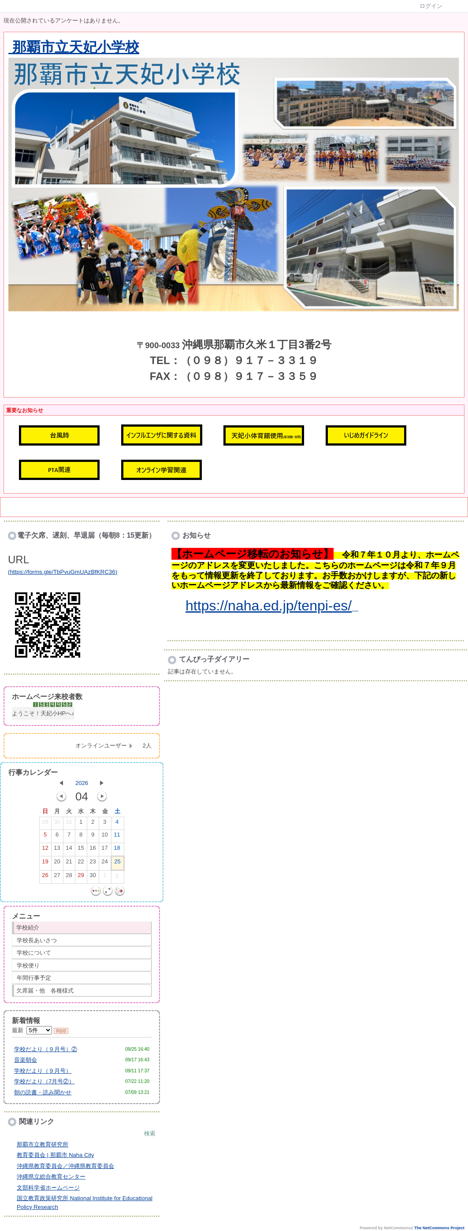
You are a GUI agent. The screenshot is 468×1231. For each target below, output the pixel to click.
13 (57, 849)
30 (57, 823)
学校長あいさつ (37, 940)
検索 (150, 1133)
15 (81, 849)
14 (69, 849)
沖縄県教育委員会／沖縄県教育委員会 (65, 1166)
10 (104, 836)
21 (69, 863)
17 (104, 849)
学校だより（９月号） (42, 1070)
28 (69, 877)
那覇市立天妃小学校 (73, 47)
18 (117, 849)
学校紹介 (27, 927)
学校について (34, 952)
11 (117, 836)
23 (92, 863)
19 (45, 863)
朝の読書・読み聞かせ (42, 1092)
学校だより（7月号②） (44, 1081)
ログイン (431, 6)
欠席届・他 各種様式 (45, 990)
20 (57, 863)
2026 (81, 783)
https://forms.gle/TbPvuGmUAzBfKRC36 (62, 572)
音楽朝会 (25, 1059)
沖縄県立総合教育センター (51, 1176)
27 (57, 877)
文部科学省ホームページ (48, 1187)
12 (45, 849)
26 (45, 877)
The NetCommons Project (439, 1228)
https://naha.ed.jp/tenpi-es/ (269, 606)
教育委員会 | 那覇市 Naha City (55, 1155)
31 (69, 823)
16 (92, 849)
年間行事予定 (34, 977)
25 (117, 863)
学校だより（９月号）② (45, 1049)
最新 (32, 1030)
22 (81, 863)
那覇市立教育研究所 (42, 1144)
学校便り (28, 965)
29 (45, 823)
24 (104, 863)
